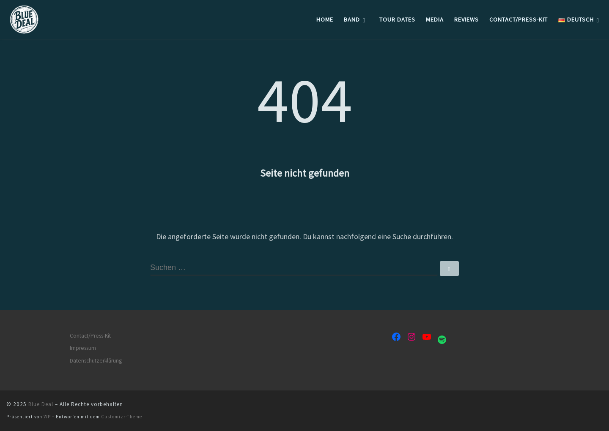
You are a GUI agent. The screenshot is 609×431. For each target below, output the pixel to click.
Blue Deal (40, 404)
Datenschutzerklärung (96, 360)
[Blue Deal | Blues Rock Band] (59, 17)
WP (47, 417)
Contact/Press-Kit (90, 335)
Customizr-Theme (121, 417)
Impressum (83, 348)
